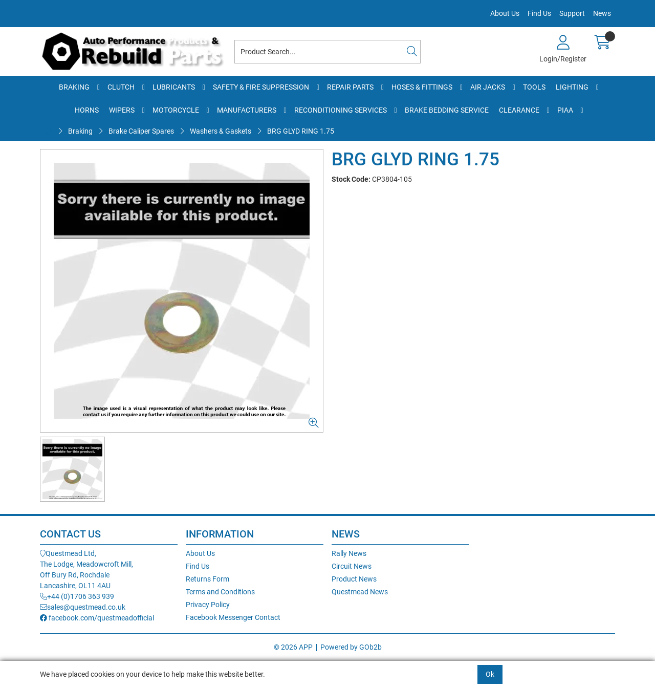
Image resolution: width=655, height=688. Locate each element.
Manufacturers (246, 110)
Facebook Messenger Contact (233, 617)
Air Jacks (487, 87)
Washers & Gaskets (220, 131)
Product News (354, 579)
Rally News (349, 553)
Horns (87, 110)
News (602, 13)
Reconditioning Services (340, 110)
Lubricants (173, 87)
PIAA (565, 110)
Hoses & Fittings (421, 87)
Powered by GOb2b (351, 647)
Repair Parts (350, 87)
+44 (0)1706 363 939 (77, 596)
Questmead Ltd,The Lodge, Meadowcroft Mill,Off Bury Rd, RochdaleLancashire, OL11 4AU (86, 569)
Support (572, 13)
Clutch (121, 87)
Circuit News (352, 566)
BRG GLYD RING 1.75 (300, 131)
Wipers (122, 110)
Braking (74, 87)
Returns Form (207, 579)
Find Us (539, 13)
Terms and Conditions (220, 592)
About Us (504, 13)
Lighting (572, 87)
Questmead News (360, 592)
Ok (490, 674)
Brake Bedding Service (447, 110)
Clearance (519, 110)
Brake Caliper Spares (141, 131)
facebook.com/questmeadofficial (97, 618)
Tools (534, 87)
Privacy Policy (208, 604)
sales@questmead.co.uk (82, 607)
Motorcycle (175, 110)
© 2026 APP (293, 647)
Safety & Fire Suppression (261, 87)
